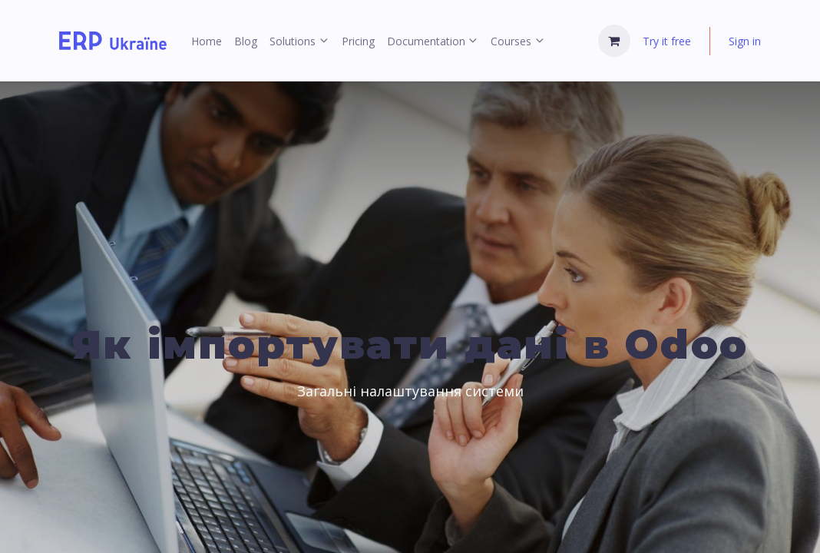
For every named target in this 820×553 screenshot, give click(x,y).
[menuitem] (206, 41)
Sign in (745, 41)
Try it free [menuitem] (667, 41)
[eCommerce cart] (614, 41)
